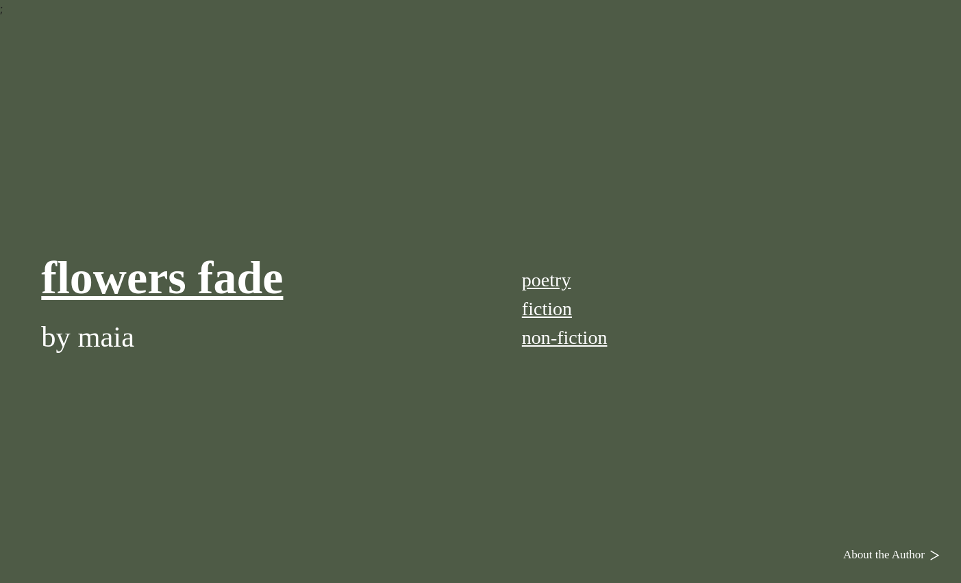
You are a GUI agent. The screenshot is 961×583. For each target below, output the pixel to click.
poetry (546, 279)
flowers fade (162, 277)
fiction (547, 308)
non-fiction (565, 337)
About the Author (895, 554)
